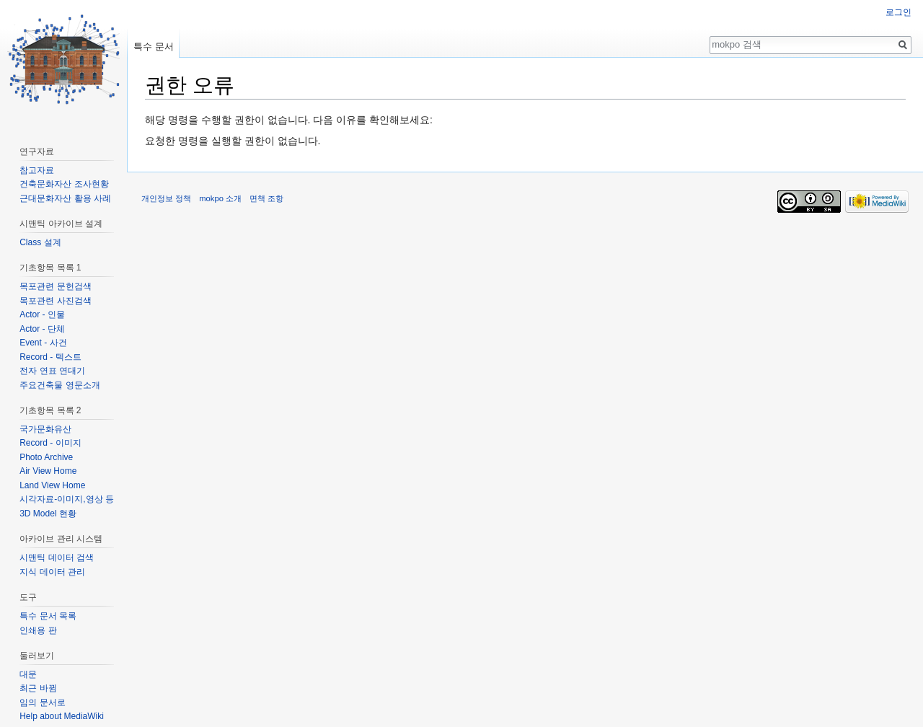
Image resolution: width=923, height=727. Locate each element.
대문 (28, 674)
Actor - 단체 (42, 329)
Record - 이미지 (50, 443)
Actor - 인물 (42, 314)
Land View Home (52, 485)
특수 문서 (153, 46)
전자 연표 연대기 (52, 371)
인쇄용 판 (37, 630)
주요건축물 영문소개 (59, 385)
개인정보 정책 (166, 198)
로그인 (898, 12)
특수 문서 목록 (47, 616)
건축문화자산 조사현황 (63, 184)
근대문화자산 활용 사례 (65, 198)
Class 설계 (40, 242)
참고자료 (36, 170)
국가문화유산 (45, 429)
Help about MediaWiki (61, 716)
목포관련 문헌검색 (55, 286)
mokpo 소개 (220, 198)
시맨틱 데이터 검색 (56, 557)
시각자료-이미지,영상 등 (66, 499)
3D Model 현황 (47, 513)
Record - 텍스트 (50, 357)
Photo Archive (46, 457)
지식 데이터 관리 (52, 572)
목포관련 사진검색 (55, 301)
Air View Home (47, 471)
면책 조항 (266, 198)
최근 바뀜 (37, 688)
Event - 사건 (42, 343)
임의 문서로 (42, 702)
